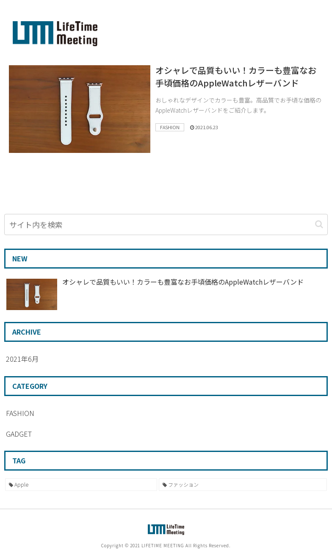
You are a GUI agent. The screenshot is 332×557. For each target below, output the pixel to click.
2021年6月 (22, 359)
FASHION (20, 413)
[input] (166, 224)
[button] (319, 224)
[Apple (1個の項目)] (81, 484)
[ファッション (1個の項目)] (243, 484)
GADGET (19, 434)
